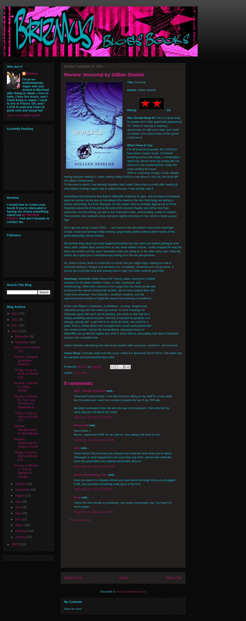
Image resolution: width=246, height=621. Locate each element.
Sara (77, 448)
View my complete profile (23, 115)
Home (123, 578)
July (18, 501)
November (22, 342)
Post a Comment (79, 520)
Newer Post (73, 578)
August (20, 495)
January (21, 537)
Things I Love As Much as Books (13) (26, 416)
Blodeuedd (81, 425)
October (21, 484)
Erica (77, 497)
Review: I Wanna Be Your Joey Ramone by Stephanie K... (25, 402)
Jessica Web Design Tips (90, 474)
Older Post (174, 578)
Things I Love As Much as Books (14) (26, 373)
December (22, 336)
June (18, 507)
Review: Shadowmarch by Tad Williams (26, 429)
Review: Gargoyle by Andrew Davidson (26, 360)
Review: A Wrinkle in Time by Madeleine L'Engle (26, 471)
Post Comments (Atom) (131, 591)
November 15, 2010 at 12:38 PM (94, 466)
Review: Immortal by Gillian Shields (26, 386)
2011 (15, 325)
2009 (15, 544)
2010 (15, 331)
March (19, 525)
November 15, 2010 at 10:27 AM (94, 440)
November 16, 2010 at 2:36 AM (93, 489)
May (18, 513)
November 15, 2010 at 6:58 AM (93, 417)
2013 (15, 313)
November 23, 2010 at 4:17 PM (93, 512)
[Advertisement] (123, 548)
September (23, 489)
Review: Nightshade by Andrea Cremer (26, 443)
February (21, 531)
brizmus (32, 73)
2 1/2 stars (80, 372)
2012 (15, 319)
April (18, 519)
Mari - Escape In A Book (90, 390)
